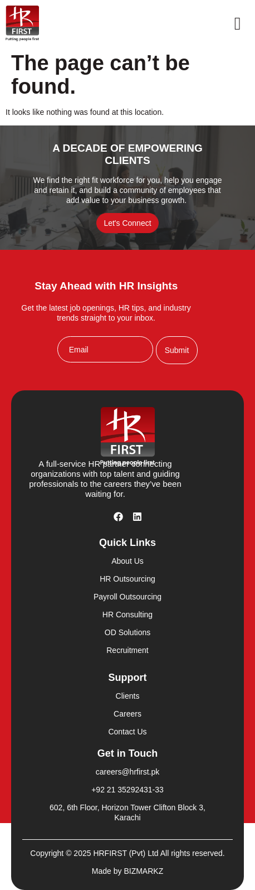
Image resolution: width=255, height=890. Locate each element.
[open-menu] (237, 23)
